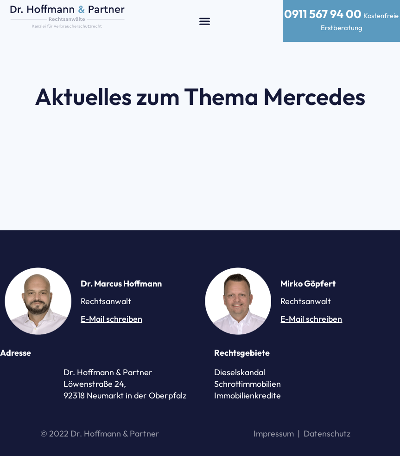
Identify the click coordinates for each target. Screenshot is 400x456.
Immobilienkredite (247, 395)
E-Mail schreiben (111, 318)
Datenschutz (327, 433)
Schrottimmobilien (247, 383)
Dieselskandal (239, 372)
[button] (205, 21)
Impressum (274, 433)
